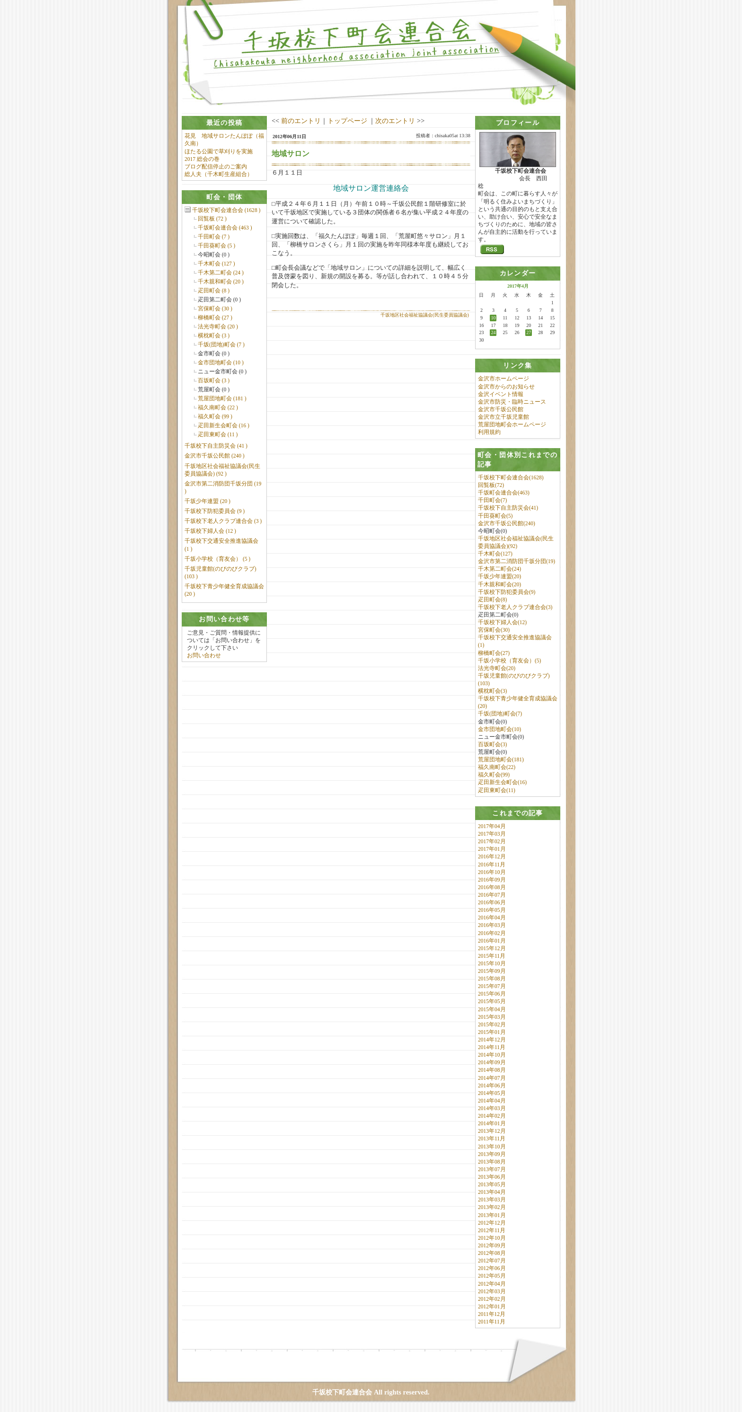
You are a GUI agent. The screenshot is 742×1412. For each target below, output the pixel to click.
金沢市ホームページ (503, 378)
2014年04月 (492, 1100)
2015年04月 (492, 1009)
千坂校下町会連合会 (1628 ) (226, 210)
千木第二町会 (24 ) (221, 272)
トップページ (347, 120)
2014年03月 (492, 1108)
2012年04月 (492, 1284)
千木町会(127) (495, 553)
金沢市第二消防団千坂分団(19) (516, 561)
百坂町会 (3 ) (214, 380)
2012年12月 (492, 1223)
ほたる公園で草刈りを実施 (219, 151)
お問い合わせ (204, 655)
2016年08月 (492, 887)
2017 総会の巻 (202, 159)
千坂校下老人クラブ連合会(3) (515, 607)
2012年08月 (492, 1253)
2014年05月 (492, 1093)
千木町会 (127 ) (216, 263)
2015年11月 (491, 956)
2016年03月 (492, 925)
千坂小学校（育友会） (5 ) (217, 559)
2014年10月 (492, 1055)
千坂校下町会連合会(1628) (511, 477)
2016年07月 (492, 895)
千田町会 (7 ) (214, 236)
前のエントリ (301, 120)
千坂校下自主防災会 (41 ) (216, 446)
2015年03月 (492, 1017)
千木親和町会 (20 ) (221, 281)
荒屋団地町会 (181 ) (222, 398)
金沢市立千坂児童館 (503, 417)
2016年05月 (492, 910)
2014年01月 (492, 1123)
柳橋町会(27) (494, 653)
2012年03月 (492, 1291)
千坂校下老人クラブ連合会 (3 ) (223, 521)
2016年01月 (492, 941)
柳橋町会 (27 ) (215, 317)
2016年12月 (492, 856)
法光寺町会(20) (496, 668)
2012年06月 (492, 1268)
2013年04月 (492, 1192)
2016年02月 (492, 933)
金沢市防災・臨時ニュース (512, 402)
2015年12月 (492, 948)
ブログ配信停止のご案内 (216, 166)
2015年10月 (492, 963)
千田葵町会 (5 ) (216, 245)
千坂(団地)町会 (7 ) (221, 344)
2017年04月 (492, 826)
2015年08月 (492, 978)
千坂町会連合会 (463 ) (225, 227)
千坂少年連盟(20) (499, 576)
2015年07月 (492, 986)
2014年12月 (492, 1039)
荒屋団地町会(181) (501, 759)
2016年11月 (491, 864)
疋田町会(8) (492, 599)
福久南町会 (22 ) (218, 407)
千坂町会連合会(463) (504, 492)
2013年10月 (492, 1146)
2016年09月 (492, 879)
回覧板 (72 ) (212, 218)
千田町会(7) (492, 500)
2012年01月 (492, 1306)
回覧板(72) (491, 485)
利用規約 (489, 432)
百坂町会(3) (492, 744)
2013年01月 (492, 1215)
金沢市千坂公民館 (500, 409)
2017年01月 (492, 849)
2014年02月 (492, 1116)
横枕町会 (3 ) (214, 335)
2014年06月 (492, 1085)
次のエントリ (395, 120)
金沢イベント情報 (500, 394)
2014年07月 (492, 1078)
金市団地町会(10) (499, 729)
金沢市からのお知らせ (506, 386)
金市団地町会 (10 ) (221, 362)
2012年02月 (492, 1299)
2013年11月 (491, 1138)
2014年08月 (492, 1070)
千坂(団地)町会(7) (500, 713)
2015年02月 (492, 1024)
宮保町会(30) (494, 630)
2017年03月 (492, 834)
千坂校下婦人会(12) (502, 622)
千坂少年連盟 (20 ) (207, 501)
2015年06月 (492, 994)
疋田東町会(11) (496, 790)
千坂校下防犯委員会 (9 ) (215, 511)
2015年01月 (492, 1032)
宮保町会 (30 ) (215, 308)
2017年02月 (492, 841)
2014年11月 (491, 1047)
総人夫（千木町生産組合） (219, 174)
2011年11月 (491, 1321)
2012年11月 (491, 1230)
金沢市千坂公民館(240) (506, 523)
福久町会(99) (494, 774)
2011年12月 (491, 1314)
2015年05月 (492, 1001)
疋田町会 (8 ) (214, 290)
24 (493, 332)
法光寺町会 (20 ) (218, 326)
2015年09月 (492, 971)
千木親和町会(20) (499, 584)
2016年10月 (492, 872)
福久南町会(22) (496, 767)
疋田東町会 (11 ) (218, 434)
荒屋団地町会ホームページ (512, 424)
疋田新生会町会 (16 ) (223, 425)
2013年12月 (492, 1131)
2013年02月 (492, 1207)
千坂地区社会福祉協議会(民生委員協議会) (424, 315)
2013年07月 (492, 1169)
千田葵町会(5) (495, 516)
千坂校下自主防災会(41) (508, 508)
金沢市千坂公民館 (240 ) (215, 456)
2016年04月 (492, 917)
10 (493, 317)
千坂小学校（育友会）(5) (509, 660)
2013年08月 (492, 1162)
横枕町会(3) (492, 691)
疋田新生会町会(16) (502, 782)
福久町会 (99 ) (215, 416)
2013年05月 (492, 1184)
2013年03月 (492, 1199)
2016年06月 (492, 902)
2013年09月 (492, 1154)
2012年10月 (492, 1238)
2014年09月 (492, 1062)
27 (528, 332)
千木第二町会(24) (499, 569)
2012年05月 (492, 1276)
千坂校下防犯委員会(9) (506, 592)
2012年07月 (492, 1260)
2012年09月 (492, 1245)
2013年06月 (492, 1177)
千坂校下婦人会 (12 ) (210, 531)
